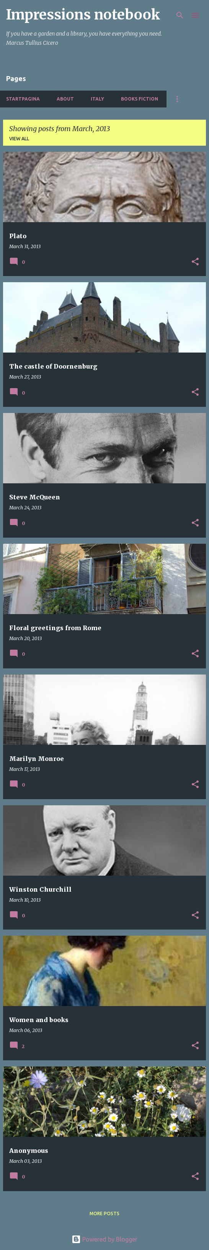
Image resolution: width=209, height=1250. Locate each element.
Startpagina (23, 98)
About (65, 98)
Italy (97, 98)
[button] (195, 262)
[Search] (180, 15)
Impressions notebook (83, 14)
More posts (104, 1213)
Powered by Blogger (104, 1239)
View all (19, 138)
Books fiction (139, 98)
